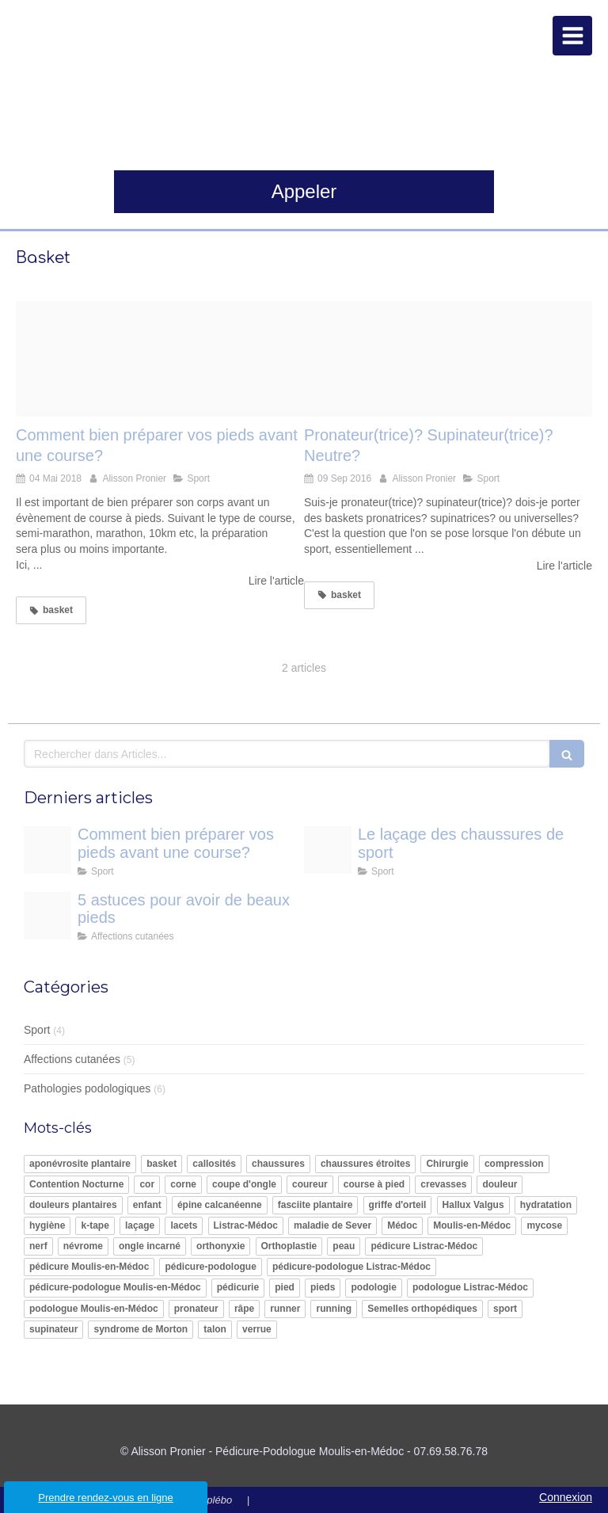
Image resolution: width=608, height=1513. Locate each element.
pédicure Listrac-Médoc (423, 1246)
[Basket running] (448, 359)
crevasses (443, 1184)
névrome (83, 1246)
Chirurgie (447, 1163)
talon (214, 1329)
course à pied (374, 1184)
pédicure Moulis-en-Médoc (89, 1266)
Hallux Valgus (473, 1204)
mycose (544, 1225)
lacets (183, 1225)
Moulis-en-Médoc (472, 1225)
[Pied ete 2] (47, 915)
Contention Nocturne (76, 1184)
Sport (37, 1029)
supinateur (53, 1329)
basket (161, 1163)
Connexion (565, 1497)
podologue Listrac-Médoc (470, 1287)
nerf (38, 1246)
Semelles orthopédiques (422, 1308)
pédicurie (238, 1287)
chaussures (278, 1163)
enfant (147, 1204)
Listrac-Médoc (246, 1225)
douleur (499, 1184)
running (334, 1308)
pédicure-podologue (210, 1266)
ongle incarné (149, 1246)
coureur (310, 1184)
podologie (373, 1287)
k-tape (94, 1225)
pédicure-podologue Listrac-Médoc (351, 1266)
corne (183, 1184)
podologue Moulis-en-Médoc (93, 1308)
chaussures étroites (365, 1163)
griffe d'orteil (398, 1204)
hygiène (47, 1225)
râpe (244, 1308)
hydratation (546, 1204)
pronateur (196, 1308)
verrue (257, 1329)
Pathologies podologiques (87, 1088)
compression (514, 1163)
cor (146, 1184)
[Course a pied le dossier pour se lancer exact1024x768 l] (160, 359)
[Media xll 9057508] (328, 850)
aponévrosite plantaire (80, 1163)
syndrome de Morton (140, 1329)
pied (284, 1287)
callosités (214, 1163)
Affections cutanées (72, 1059)
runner (285, 1308)
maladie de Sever (332, 1225)
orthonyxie (220, 1246)
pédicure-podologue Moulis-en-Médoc (115, 1287)
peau (343, 1246)
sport (505, 1308)
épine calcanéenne (219, 1204)
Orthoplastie (289, 1246)
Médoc (402, 1225)
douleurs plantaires (73, 1204)
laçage (139, 1225)
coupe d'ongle (244, 1184)
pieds (322, 1287)
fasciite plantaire (315, 1204)
